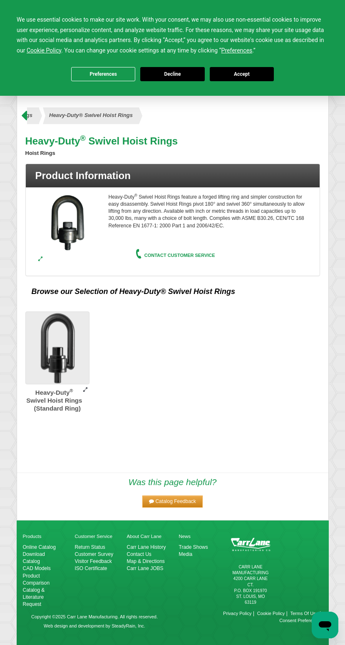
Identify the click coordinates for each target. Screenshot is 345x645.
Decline (172, 74)
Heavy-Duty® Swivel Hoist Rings (91, 115)
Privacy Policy (237, 613)
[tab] (173, 175)
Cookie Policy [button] (44, 50)
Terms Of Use (304, 613)
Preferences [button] (237, 50)
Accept (242, 74)
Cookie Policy (271, 613)
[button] (172, 502)
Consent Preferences (300, 620)
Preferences (103, 74)
